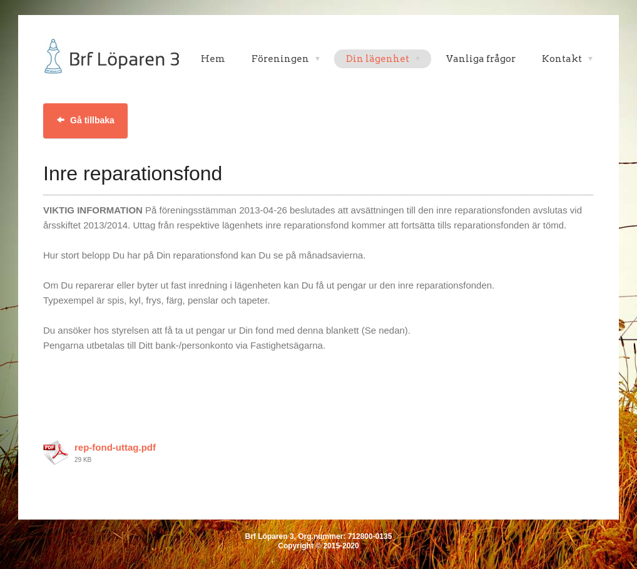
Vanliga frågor (481, 58)
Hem (213, 58)
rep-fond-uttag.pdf (115, 447)
